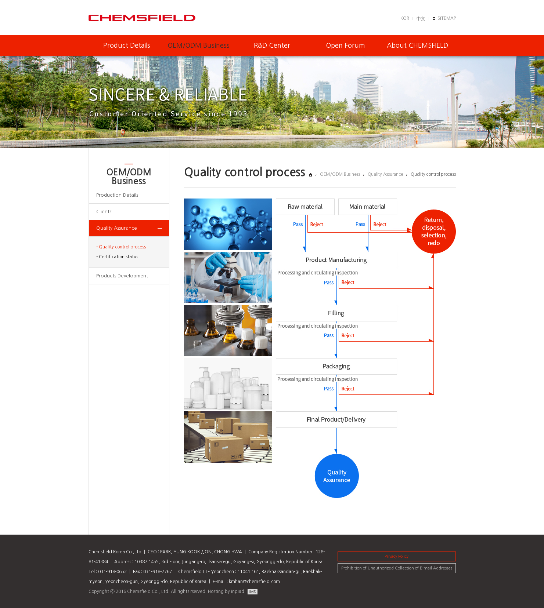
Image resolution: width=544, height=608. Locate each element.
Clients (103, 211)
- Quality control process (121, 247)
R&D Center (272, 45)
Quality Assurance (116, 228)
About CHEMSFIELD (417, 45)
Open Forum (345, 45)
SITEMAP (446, 18)
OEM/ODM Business (199, 45)
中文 (421, 19)
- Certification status (117, 257)
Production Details (117, 195)
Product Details (126, 45)
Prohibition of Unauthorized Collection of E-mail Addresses (396, 568)
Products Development (122, 275)
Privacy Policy (396, 556)
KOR (404, 18)
